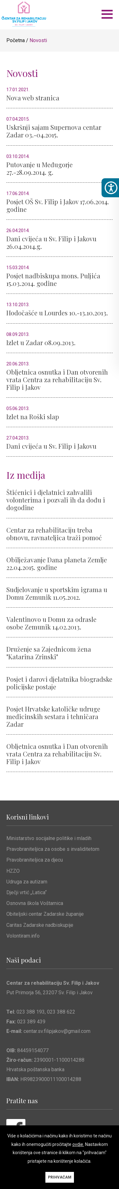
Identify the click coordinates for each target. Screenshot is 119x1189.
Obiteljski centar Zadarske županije (45, 914)
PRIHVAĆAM (59, 1177)
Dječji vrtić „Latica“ (26, 892)
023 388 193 (31, 1012)
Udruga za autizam (26, 882)
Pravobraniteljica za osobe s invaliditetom (52, 849)
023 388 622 (61, 1012)
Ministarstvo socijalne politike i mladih (48, 838)
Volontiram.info (23, 936)
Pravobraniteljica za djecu (34, 860)
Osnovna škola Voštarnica (34, 903)
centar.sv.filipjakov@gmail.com (56, 1031)
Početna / (18, 40)
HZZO (13, 871)
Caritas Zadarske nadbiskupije (39, 925)
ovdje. (78, 1144)
